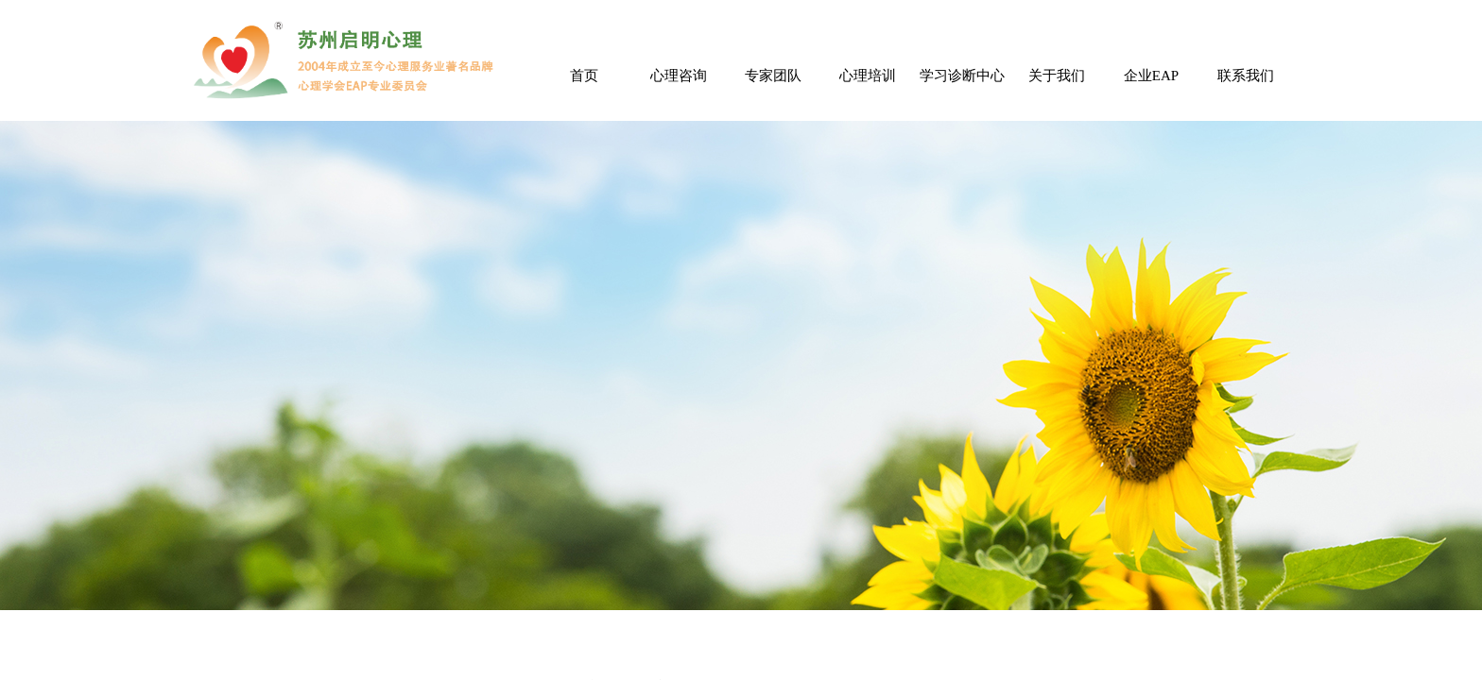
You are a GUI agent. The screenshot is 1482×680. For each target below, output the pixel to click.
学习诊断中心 (962, 75)
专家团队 (773, 75)
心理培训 (867, 75)
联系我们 (1245, 75)
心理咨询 (678, 75)
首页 (584, 75)
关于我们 (1056, 75)
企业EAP (1151, 75)
